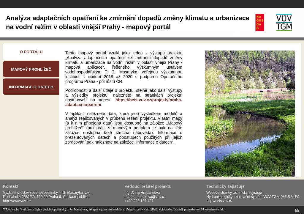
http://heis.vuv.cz (219, 201)
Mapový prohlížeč (31, 69)
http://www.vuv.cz (16, 201)
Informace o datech (31, 87)
